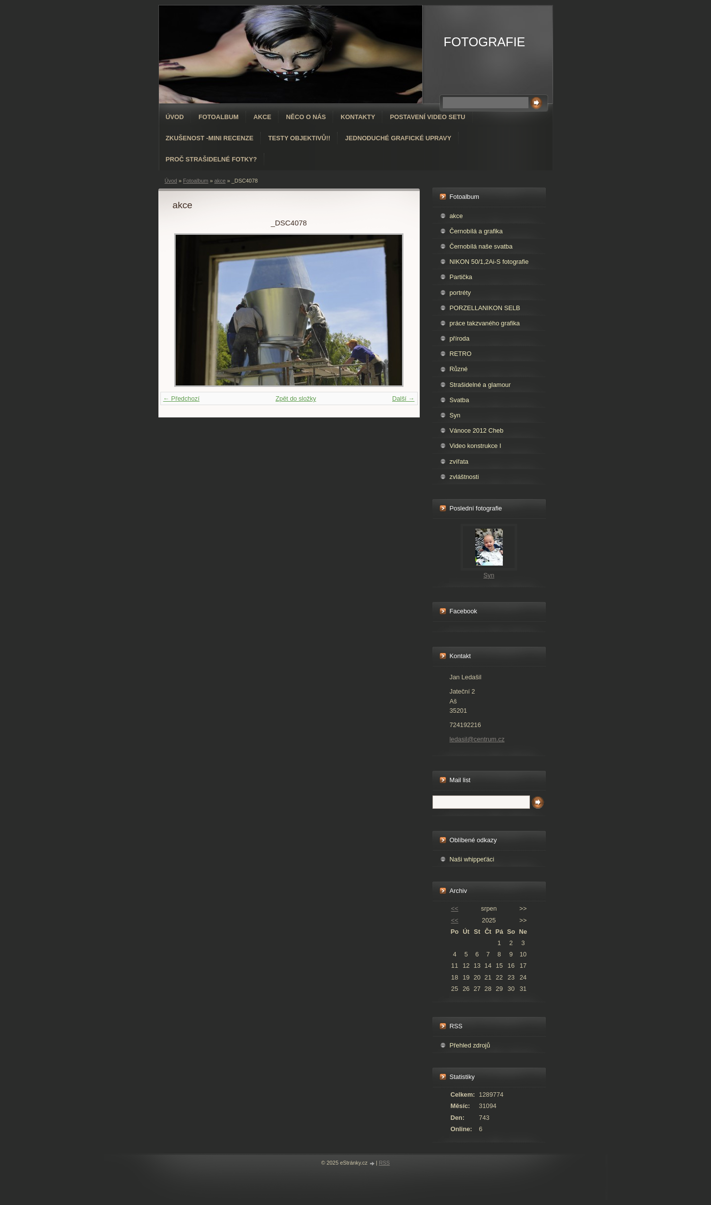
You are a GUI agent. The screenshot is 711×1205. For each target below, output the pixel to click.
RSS (384, 1163)
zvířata (459, 461)
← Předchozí (181, 398)
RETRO (461, 353)
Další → (403, 398)
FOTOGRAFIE (485, 42)
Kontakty (357, 117)
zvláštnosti (464, 476)
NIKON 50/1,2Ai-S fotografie (489, 261)
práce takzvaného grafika (485, 323)
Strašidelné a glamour (480, 384)
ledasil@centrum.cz (477, 739)
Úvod (175, 117)
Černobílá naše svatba (481, 246)
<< (454, 908)
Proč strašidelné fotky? (211, 159)
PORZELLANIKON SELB (485, 308)
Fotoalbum (218, 117)
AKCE (262, 117)
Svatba (459, 400)
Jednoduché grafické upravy (398, 138)
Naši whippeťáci (472, 859)
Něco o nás (306, 117)
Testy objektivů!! (299, 138)
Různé (459, 369)
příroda (460, 338)
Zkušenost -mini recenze (209, 138)
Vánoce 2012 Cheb (477, 430)
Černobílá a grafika (476, 231)
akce (219, 181)
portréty (460, 292)
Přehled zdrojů (470, 1045)
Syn (455, 415)
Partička (461, 277)
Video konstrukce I (475, 445)
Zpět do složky (296, 398)
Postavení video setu (427, 117)
